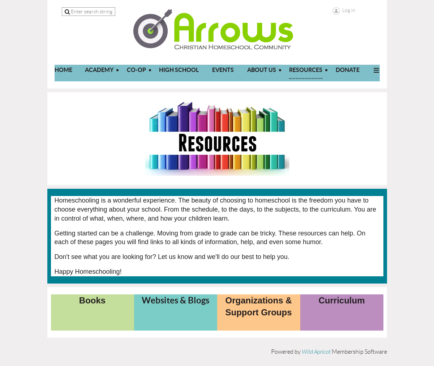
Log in (348, 10)
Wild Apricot (316, 352)
